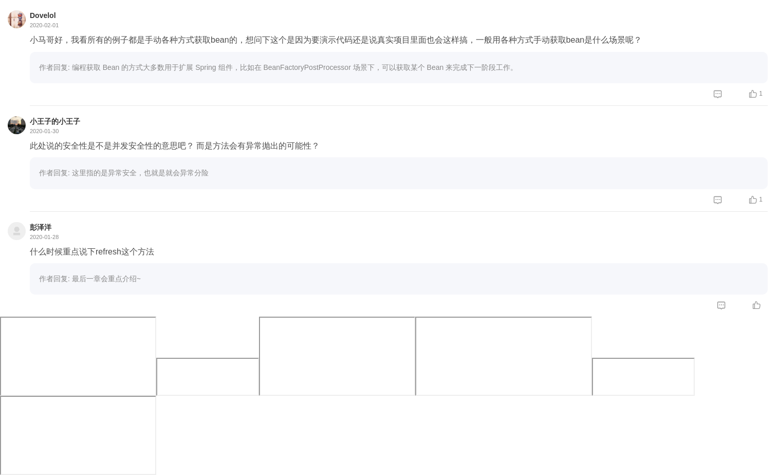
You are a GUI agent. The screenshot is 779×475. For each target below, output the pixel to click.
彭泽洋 (40, 227)
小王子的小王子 (55, 121)
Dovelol (43, 15)
